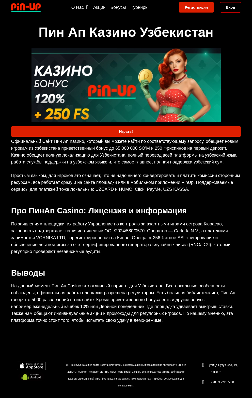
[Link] (26, 7)
